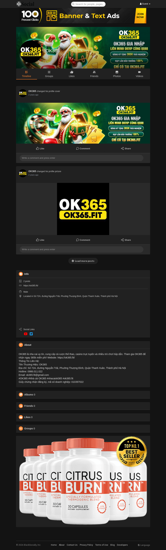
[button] (88, 4)
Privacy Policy (86, 545)
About (61, 545)
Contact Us (72, 545)
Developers (122, 545)
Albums (28, 394)
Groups (28, 428)
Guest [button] (145, 3)
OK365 (53, 50)
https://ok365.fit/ (30, 285)
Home (54, 545)
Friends (28, 406)
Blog (112, 545)
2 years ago (33, 95)
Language (144, 545)
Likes (27, 417)
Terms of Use (101, 545)
